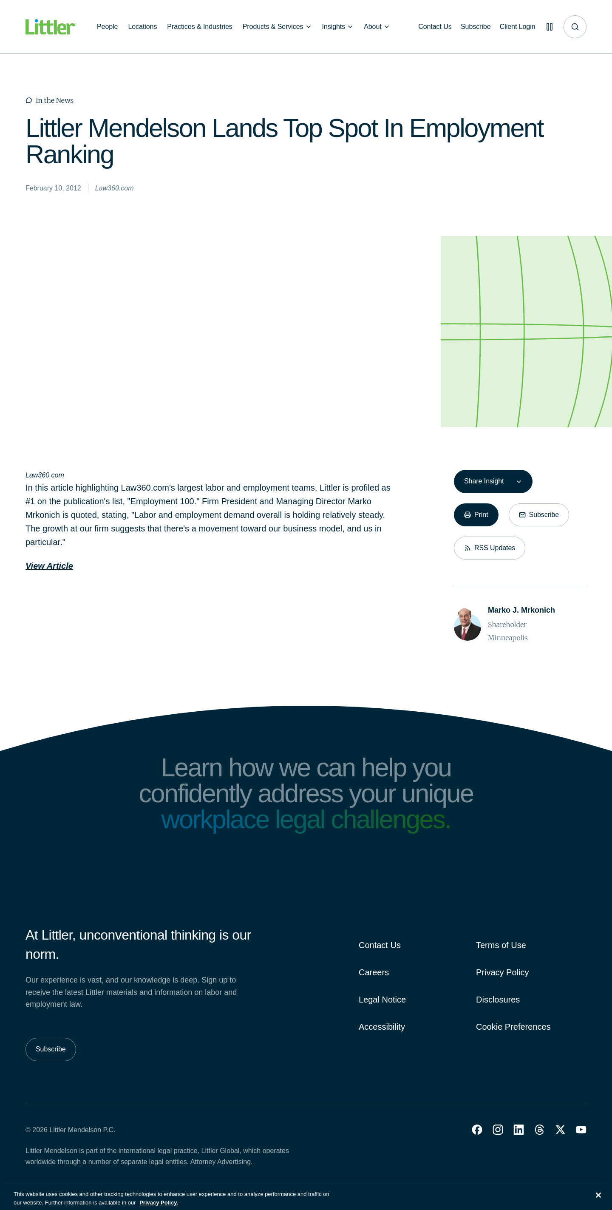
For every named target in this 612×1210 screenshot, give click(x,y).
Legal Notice (382, 999)
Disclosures (498, 999)
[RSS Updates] (489, 548)
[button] (477, 1130)
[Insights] (338, 27)
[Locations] (142, 27)
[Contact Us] (430, 27)
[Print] (476, 514)
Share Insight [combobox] (484, 481)
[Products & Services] (277, 27)
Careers (374, 972)
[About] (377, 27)
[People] (107, 27)
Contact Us (380, 945)
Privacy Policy (502, 972)
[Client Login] (515, 27)
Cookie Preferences (513, 1026)
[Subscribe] (472, 27)
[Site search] (575, 26)
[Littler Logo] (51, 27)
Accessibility (382, 1026)
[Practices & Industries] (199, 27)
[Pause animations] (548, 27)
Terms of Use (501, 945)
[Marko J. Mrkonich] (521, 610)
